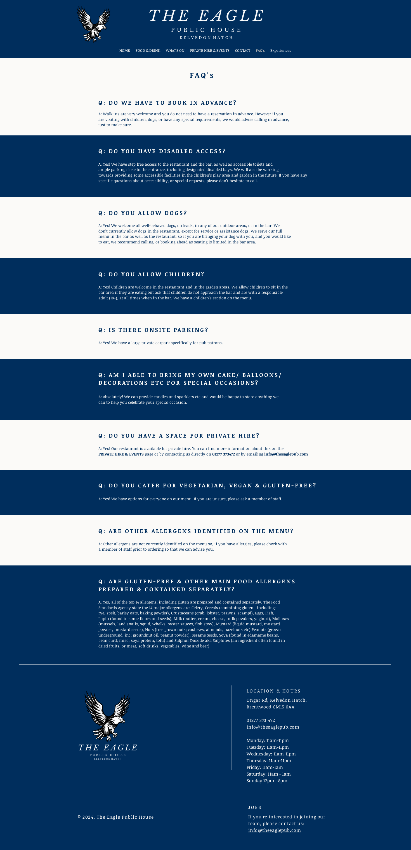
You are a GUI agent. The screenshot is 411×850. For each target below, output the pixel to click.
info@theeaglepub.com (286, 454)
